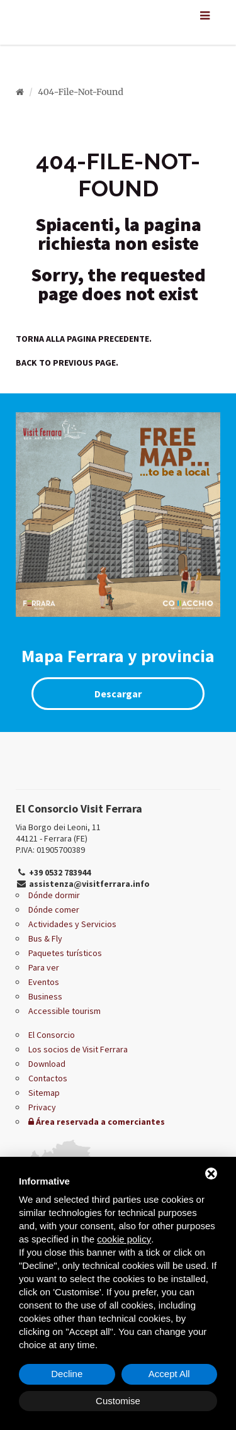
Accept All (169, 1373)
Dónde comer (53, 909)
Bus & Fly (45, 938)
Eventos (43, 982)
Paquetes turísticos (65, 953)
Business (45, 996)
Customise (118, 1400)
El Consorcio (51, 1034)
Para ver (43, 967)
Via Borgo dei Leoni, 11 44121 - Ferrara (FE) (58, 832)
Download (46, 1063)
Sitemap (44, 1092)
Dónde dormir (54, 895)
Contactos (47, 1078)
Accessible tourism (64, 1010)
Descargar (118, 693)
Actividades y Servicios (72, 924)
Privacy (42, 1107)
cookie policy (124, 1239)
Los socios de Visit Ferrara (78, 1049)
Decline (66, 1373)
